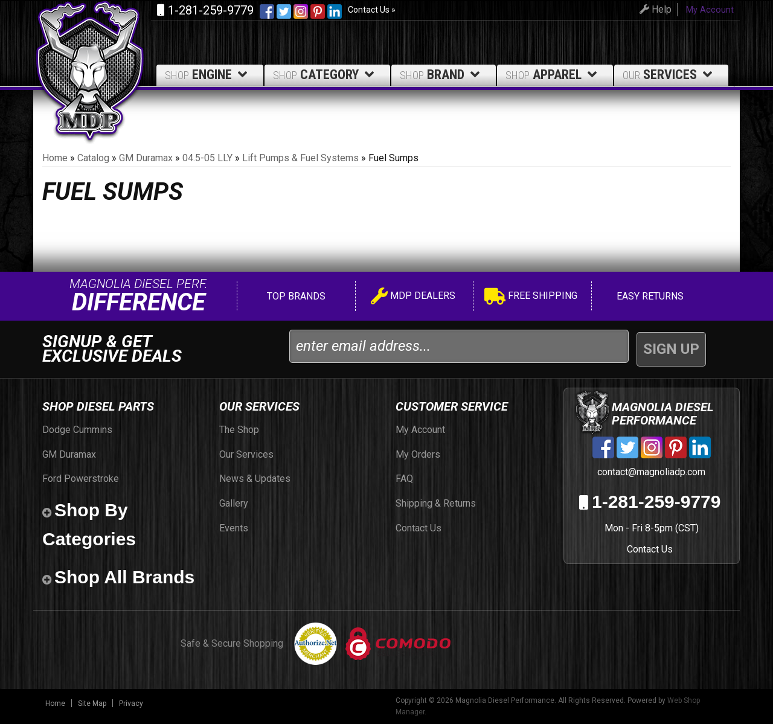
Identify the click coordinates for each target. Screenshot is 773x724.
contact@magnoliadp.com (650, 472)
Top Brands (295, 296)
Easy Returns (649, 296)
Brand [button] (442, 74)
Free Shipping (530, 297)
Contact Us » (372, 9)
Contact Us (650, 549)
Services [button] (669, 74)
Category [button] (325, 74)
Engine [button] (208, 74)
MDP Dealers (413, 297)
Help (654, 9)
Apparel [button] (553, 74)
